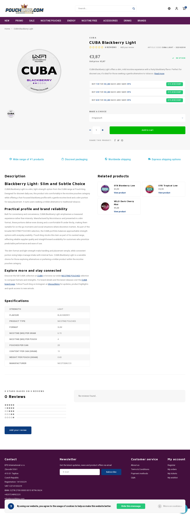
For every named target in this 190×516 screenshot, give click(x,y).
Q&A (133, 477)
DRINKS (127, 20)
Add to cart (147, 130)
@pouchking (54, 284)
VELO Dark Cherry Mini (124, 203)
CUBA (92, 37)
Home (7, 28)
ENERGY (71, 20)
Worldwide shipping (118, 159)
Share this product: (100, 140)
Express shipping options (164, 159)
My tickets (172, 473)
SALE (31, 20)
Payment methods (139, 473)
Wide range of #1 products (26, 159)
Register (171, 465)
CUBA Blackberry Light (23, 28)
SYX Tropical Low (168, 185)
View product (120, 192)
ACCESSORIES (110, 20)
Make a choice (98, 111)
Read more (159, 73)
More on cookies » (172, 506)
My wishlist (173, 477)
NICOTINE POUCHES (51, 20)
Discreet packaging (74, 159)
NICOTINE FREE (89, 20)
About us (135, 465)
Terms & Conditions (140, 469)
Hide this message (131, 506)
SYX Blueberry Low (124, 185)
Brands (142, 20)
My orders (172, 469)
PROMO (19, 20)
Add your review (127, 47)
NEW (7, 20)
